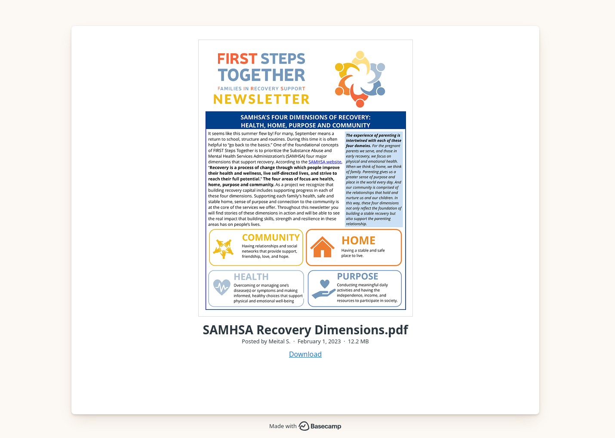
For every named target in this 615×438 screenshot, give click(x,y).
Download (305, 354)
